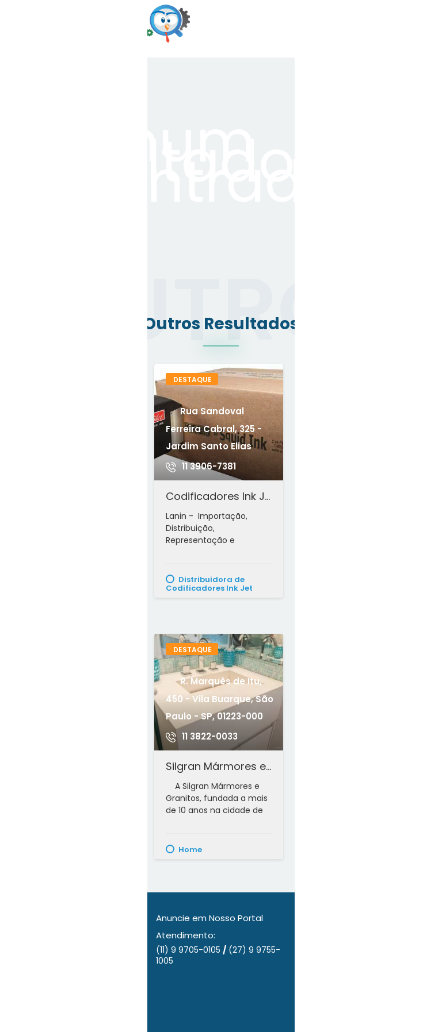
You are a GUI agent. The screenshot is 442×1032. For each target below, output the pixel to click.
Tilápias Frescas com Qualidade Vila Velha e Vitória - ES (72, 766)
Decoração (347, 579)
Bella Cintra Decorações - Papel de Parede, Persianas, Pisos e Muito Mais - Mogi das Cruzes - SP (364, 496)
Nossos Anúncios (45, 970)
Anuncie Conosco (47, 918)
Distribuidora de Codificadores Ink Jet (209, 583)
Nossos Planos (39, 953)
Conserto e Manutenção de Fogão (66, 583)
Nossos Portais (40, 988)
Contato (27, 1006)
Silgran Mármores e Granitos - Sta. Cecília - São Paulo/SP (218, 766)
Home (190, 849)
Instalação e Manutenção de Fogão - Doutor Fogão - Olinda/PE (72, 496)
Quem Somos (38, 935)
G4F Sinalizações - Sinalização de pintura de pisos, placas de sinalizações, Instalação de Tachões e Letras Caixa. (364, 766)
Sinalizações (350, 849)
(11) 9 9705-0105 (189, 950)
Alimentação (59, 849)
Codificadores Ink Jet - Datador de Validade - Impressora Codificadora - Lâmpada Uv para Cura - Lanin (218, 496)
